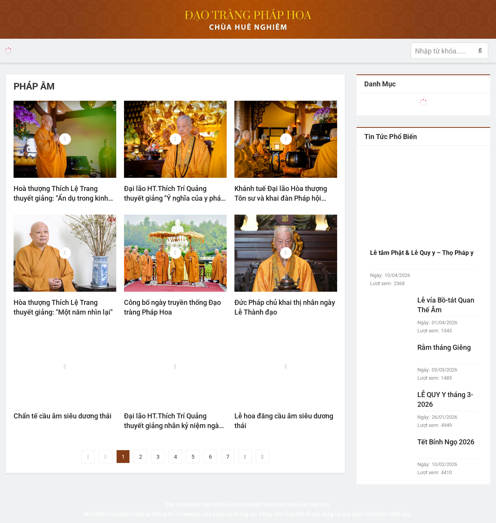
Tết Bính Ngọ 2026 (445, 442)
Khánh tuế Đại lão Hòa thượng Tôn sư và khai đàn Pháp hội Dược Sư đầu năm (280, 193)
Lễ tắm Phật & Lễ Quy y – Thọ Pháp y (422, 252)
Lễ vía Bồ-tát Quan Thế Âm (445, 305)
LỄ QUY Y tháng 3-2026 (445, 399)
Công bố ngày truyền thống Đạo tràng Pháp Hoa (172, 307)
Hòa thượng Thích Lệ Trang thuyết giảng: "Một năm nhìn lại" (63, 307)
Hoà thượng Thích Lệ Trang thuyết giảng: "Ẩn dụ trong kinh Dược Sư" (61, 193)
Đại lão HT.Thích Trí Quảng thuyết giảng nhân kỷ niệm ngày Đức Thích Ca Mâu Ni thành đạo (173, 421)
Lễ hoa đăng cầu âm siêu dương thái (283, 421)
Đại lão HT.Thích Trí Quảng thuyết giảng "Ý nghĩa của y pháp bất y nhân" (174, 193)
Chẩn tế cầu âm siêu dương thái (63, 416)
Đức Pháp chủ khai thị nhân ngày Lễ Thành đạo (284, 307)
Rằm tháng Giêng (444, 347)
